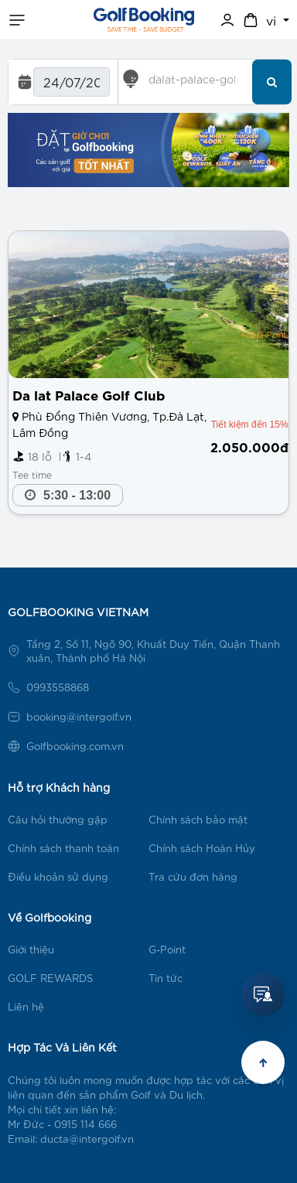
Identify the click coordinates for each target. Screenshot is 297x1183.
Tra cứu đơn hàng (192, 876)
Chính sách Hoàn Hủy (201, 847)
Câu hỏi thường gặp (58, 819)
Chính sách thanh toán (63, 847)
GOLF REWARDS (50, 977)
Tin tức (165, 977)
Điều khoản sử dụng (58, 876)
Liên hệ (26, 1006)
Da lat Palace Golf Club (88, 394)
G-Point (167, 949)
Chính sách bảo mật (198, 819)
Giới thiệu (31, 949)
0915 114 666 (85, 1123)
